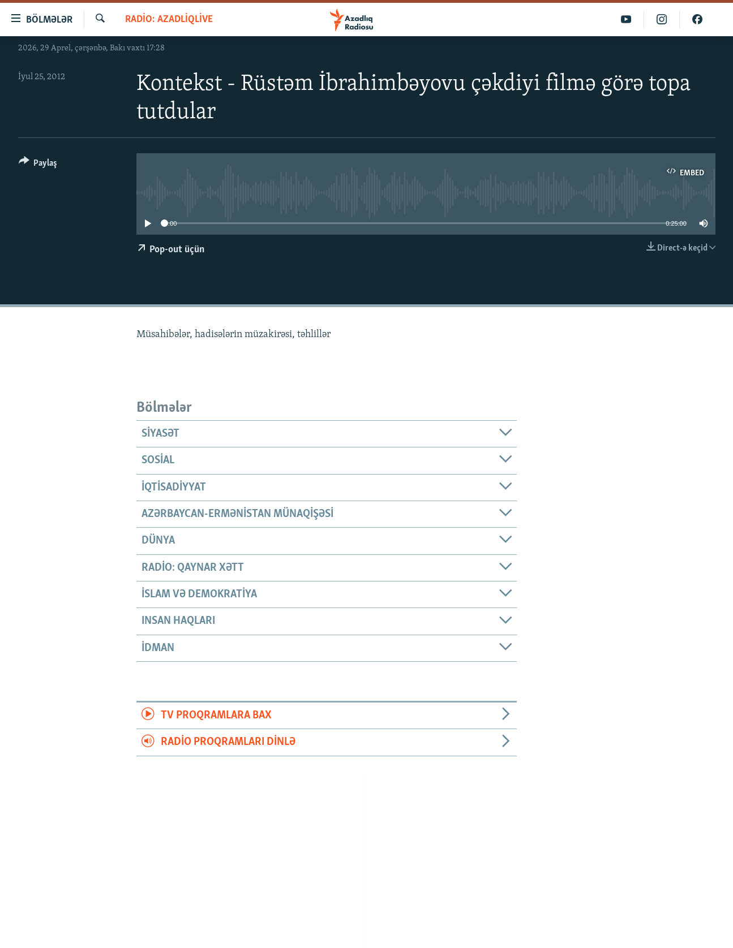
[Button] (38, 164)
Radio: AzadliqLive (169, 19)
